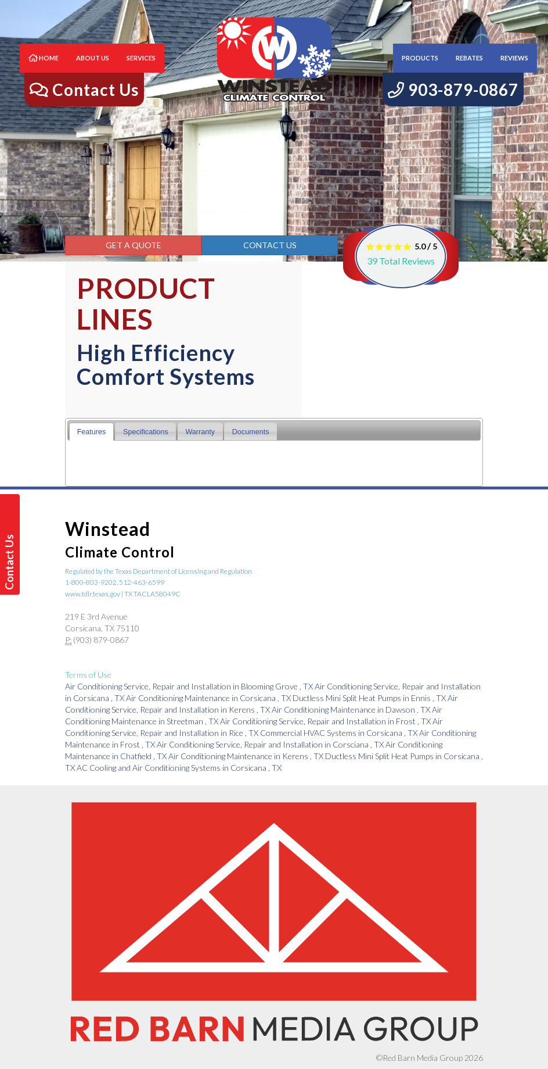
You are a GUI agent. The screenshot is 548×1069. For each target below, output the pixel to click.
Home (43, 69)
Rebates (469, 69)
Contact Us (270, 245)
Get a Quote (133, 245)
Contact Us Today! (11, 562)
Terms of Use (88, 675)
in (190, 686)
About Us (92, 69)
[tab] (91, 432)
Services (141, 69)
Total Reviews (401, 260)
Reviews (514, 69)
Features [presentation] (91, 432)
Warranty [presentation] (200, 432)
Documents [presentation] (250, 432)
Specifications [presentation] (145, 432)
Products (420, 69)
